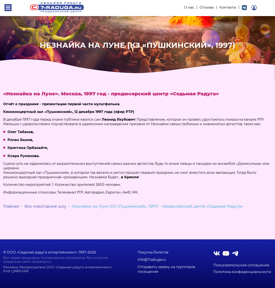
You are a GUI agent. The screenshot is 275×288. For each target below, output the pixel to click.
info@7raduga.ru (152, 259)
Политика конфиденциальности (242, 272)
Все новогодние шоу (45, 206)
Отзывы (207, 7)
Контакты (227, 7)
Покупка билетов (153, 252)
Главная (11, 206)
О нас (189, 7)
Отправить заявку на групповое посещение (166, 269)
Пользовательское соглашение (241, 265)
